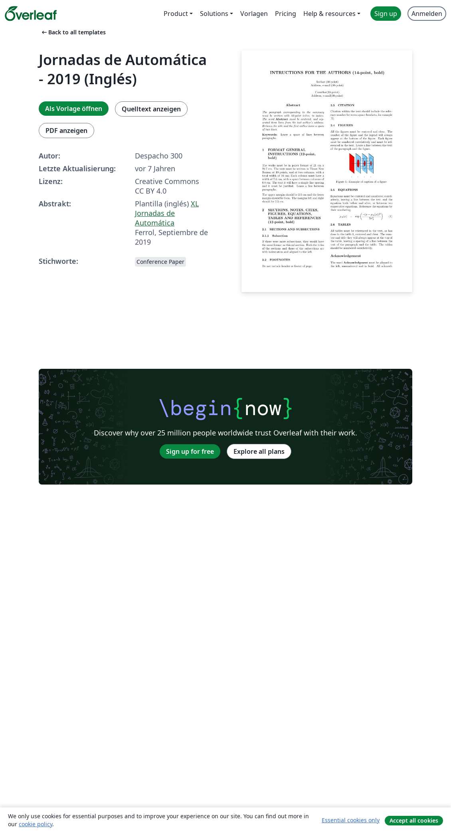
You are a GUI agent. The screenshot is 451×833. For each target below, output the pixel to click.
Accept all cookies (414, 820)
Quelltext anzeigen (151, 109)
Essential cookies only (351, 820)
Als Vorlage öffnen (73, 108)
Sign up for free (190, 451)
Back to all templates (73, 32)
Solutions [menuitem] (214, 13)
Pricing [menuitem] (285, 13)
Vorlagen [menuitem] (254, 13)
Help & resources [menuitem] (329, 13)
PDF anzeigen (66, 130)
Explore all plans (259, 451)
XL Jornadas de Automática (167, 213)
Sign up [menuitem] (385, 13)
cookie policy (35, 824)
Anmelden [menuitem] (426, 13)
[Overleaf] (31, 13)
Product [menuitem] (176, 13)
